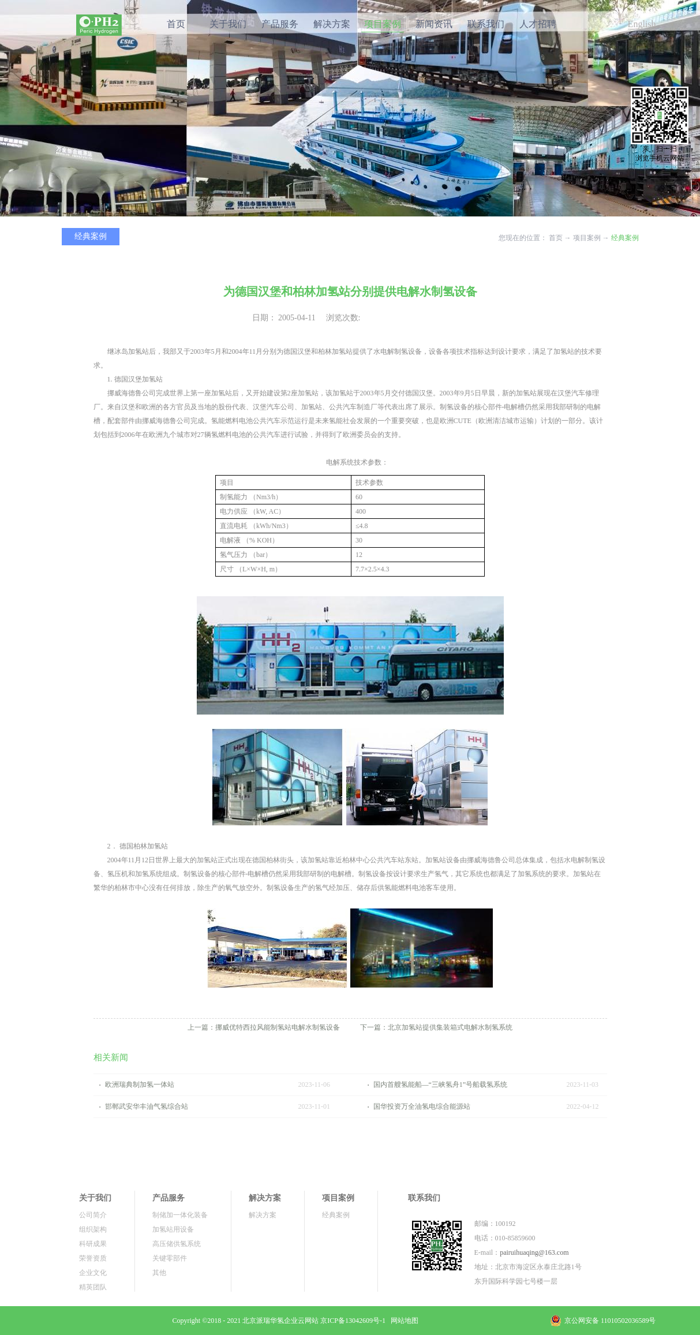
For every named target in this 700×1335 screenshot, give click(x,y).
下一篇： (436, 1027)
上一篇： (264, 1027)
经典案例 (625, 238)
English (642, 24)
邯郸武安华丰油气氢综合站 (146, 1106)
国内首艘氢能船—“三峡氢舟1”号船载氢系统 (440, 1084)
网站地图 (402, 1321)
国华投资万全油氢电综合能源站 (421, 1106)
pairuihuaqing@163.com (534, 1252)
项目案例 (587, 238)
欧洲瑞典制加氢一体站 (139, 1084)
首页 (176, 24)
